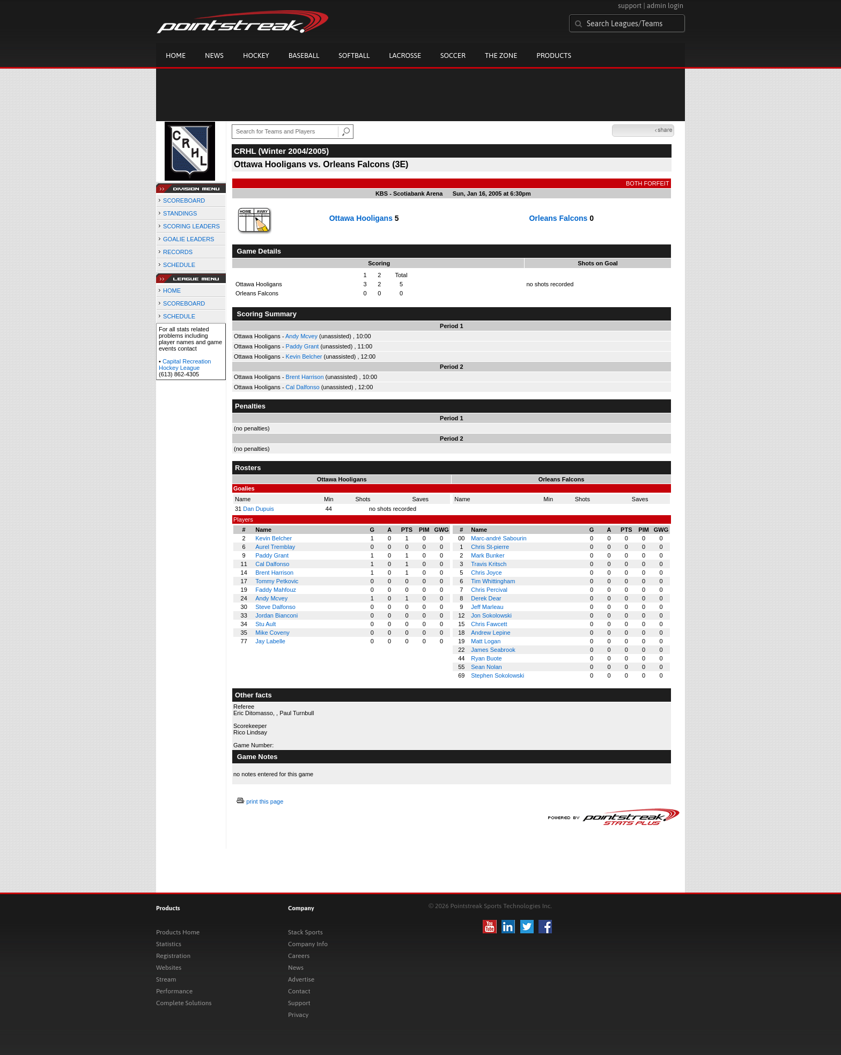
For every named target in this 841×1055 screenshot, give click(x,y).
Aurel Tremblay (275, 547)
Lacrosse (405, 55)
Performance (174, 991)
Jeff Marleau (487, 607)
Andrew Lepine (490, 632)
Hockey (256, 55)
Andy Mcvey (301, 336)
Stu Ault (265, 624)
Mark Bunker (487, 555)
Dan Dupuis (258, 509)
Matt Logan (485, 641)
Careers (298, 956)
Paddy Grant (302, 346)
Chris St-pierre (490, 547)
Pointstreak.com (242, 22)
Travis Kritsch (488, 564)
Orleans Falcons (558, 218)
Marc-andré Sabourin (498, 538)
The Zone (501, 55)
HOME (172, 290)
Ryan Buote (486, 658)
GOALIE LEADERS (188, 239)
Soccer (453, 55)
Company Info (308, 944)
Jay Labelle (270, 641)
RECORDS (178, 252)
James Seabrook (493, 650)
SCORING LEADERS (191, 226)
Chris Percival (489, 589)
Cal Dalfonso (303, 387)
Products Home (178, 932)
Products (553, 55)
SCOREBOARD (184, 200)
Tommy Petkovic (276, 581)
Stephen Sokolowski (497, 675)
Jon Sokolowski (491, 615)
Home (176, 55)
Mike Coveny (272, 632)
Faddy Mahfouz (275, 589)
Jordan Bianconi (276, 615)
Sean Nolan (486, 667)
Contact (299, 991)
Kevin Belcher (304, 356)
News (214, 55)
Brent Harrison (305, 377)
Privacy (298, 1015)
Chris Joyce (486, 572)
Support (299, 1003)
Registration (173, 956)
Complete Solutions (183, 1003)
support (629, 6)
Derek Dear (486, 598)
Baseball (304, 55)
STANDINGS (180, 213)
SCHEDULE (179, 265)
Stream (166, 979)
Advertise (301, 979)
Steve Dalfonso (275, 607)
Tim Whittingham (493, 581)
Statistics (168, 944)
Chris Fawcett (489, 624)
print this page (264, 801)
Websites (168, 967)
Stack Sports (305, 932)
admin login (665, 6)
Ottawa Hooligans (361, 218)
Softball (354, 55)
